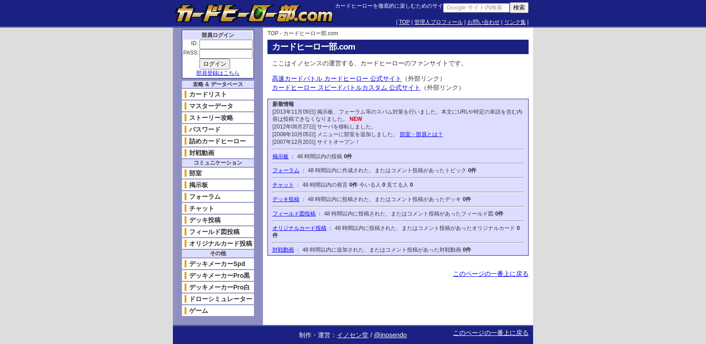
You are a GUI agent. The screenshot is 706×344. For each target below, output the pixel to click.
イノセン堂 (352, 335)
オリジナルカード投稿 (299, 228)
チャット (283, 185)
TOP (404, 22)
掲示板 (280, 156)
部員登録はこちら (218, 73)
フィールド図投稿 (294, 214)
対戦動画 (283, 250)
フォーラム (285, 170)
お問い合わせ (483, 22)
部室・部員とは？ (421, 134)
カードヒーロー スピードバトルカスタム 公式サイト (346, 87)
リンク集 (515, 22)
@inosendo (390, 335)
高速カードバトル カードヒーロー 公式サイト (337, 78)
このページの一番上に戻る (491, 273)
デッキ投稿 (285, 199)
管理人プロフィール (438, 22)
